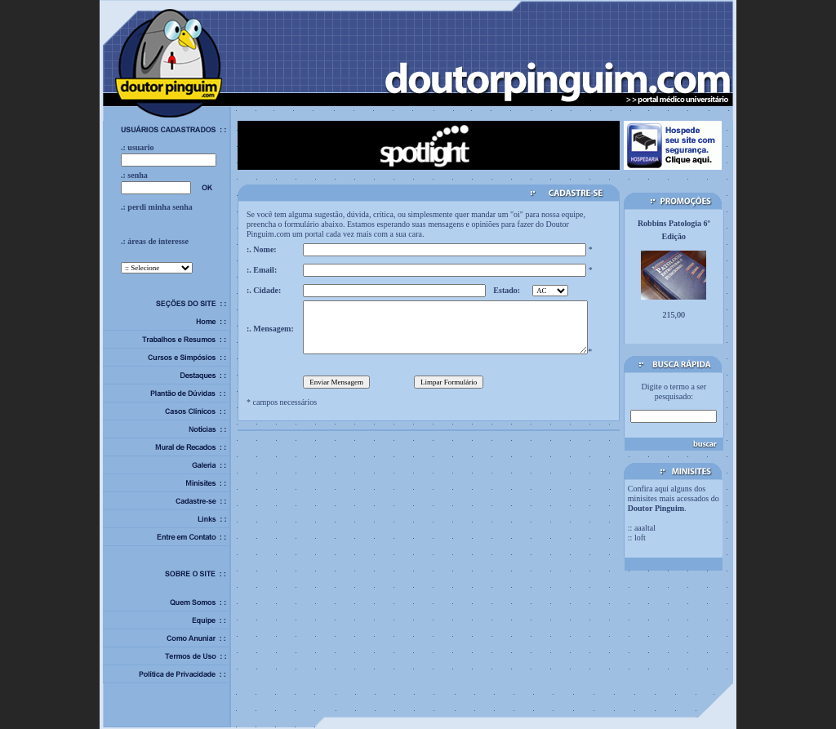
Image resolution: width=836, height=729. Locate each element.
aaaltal (645, 527)
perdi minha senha (159, 206)
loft (640, 537)
